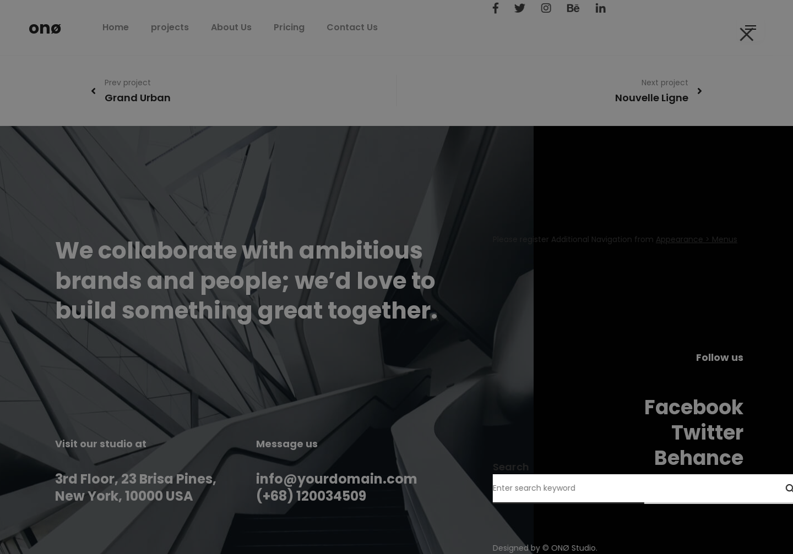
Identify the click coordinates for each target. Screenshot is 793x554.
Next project (665, 82)
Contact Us (377, 27)
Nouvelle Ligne (651, 98)
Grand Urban (138, 98)
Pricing (313, 27)
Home (140, 27)
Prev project (128, 82)
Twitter (707, 433)
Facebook (693, 407)
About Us (256, 27)
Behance (698, 458)
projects (195, 27)
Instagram (689, 483)
